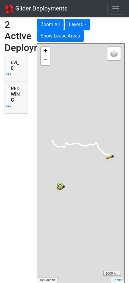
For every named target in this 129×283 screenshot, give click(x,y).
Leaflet (118, 280)
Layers (76, 24)
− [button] (45, 60)
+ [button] (45, 51)
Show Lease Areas (60, 36)
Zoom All (50, 24)
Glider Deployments (36, 8)
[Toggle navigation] (115, 9)
